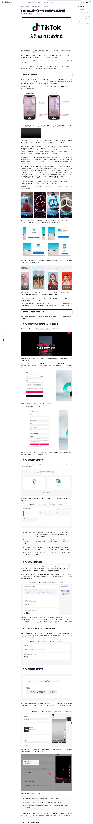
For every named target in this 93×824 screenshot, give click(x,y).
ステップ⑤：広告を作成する (84, 23)
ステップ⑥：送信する (82, 25)
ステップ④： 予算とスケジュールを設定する (84, 20)
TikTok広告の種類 (81, 9)
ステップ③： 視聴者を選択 (84, 18)
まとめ (78, 27)
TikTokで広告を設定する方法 (83, 11)
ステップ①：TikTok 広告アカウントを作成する (84, 13)
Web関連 (30, 13)
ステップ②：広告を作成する (84, 16)
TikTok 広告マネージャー (43, 329)
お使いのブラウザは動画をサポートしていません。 (31, 133)
